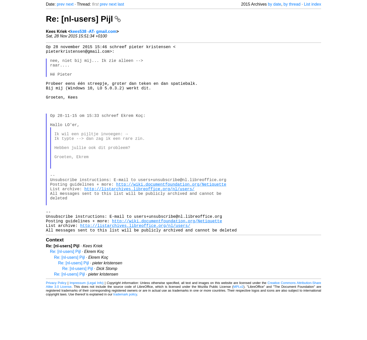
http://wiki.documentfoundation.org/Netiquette (171, 216)
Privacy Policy (56, 325)
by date (274, 4)
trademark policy (125, 336)
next (69, 4)
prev (61, 4)
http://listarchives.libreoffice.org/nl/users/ (139, 221)
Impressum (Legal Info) (86, 325)
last (121, 4)
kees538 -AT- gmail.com (93, 31)
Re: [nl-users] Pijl (83, 18)
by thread (291, 4)
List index (312, 4)
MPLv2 (238, 328)
